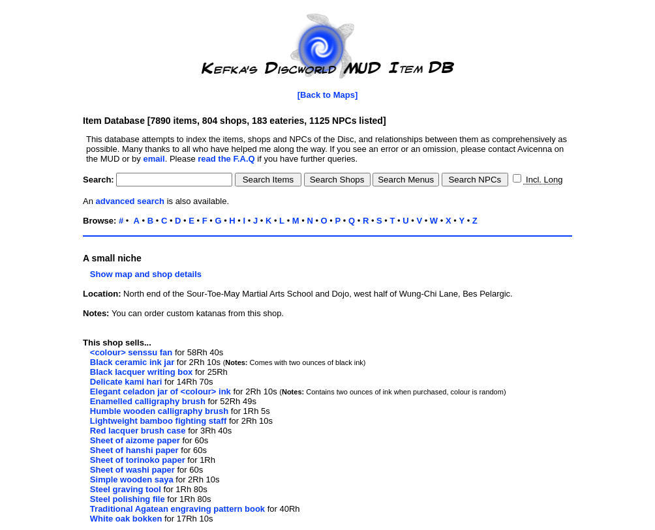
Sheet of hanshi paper (134, 450)
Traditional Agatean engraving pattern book (177, 509)
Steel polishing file (127, 499)
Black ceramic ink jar (132, 362)
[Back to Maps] (327, 95)
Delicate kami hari (126, 382)
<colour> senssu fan (131, 352)
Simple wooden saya (132, 479)
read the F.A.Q (226, 159)
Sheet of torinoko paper (137, 460)
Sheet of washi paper (132, 470)
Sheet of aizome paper (135, 440)
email (153, 159)
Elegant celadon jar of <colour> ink (160, 391)
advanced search (130, 201)
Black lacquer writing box (141, 372)
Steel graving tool (125, 489)
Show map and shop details (142, 274)
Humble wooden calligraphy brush (159, 411)
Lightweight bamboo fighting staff (158, 421)
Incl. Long (542, 179)
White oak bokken (126, 518)
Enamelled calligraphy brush (148, 401)
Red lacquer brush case (138, 430)
